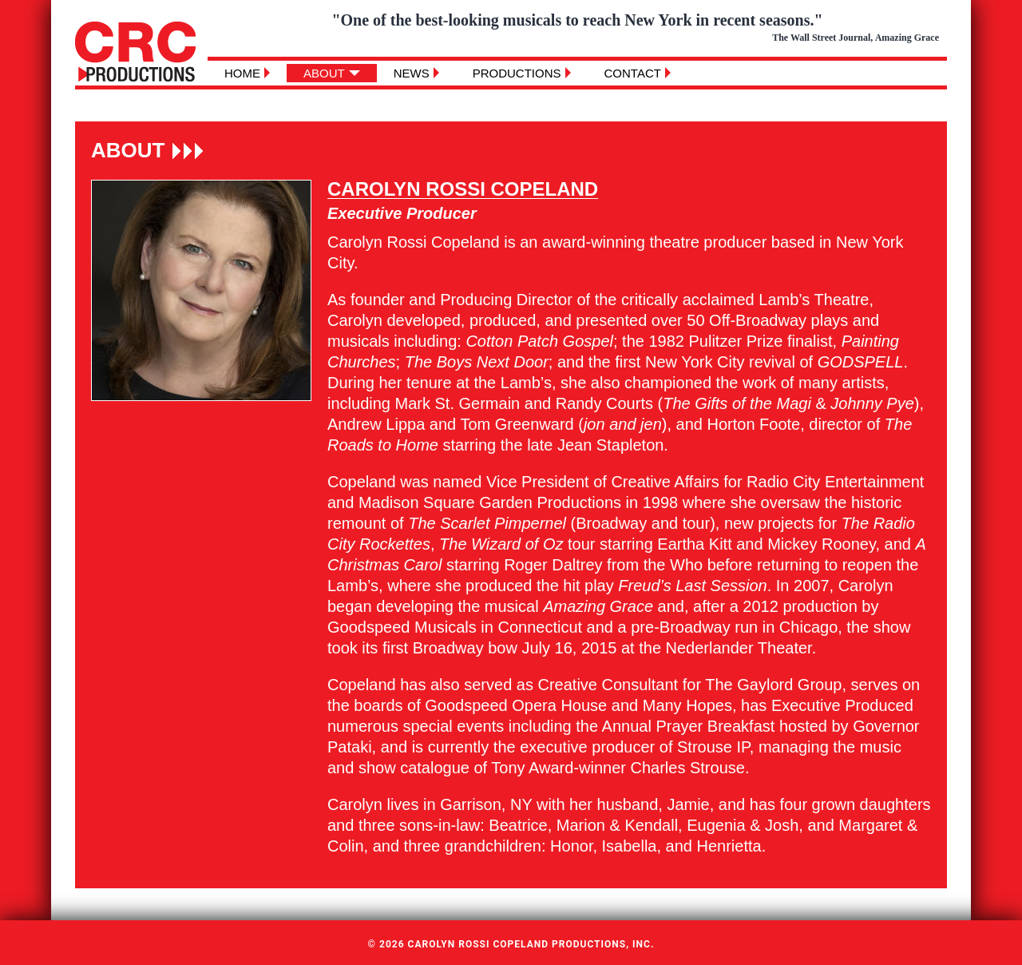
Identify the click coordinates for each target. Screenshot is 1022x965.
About (324, 73)
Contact (632, 73)
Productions (517, 73)
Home (242, 73)
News (412, 73)
